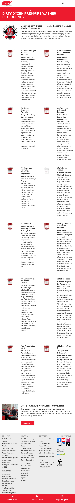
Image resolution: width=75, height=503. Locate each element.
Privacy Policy (25, 471)
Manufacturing (7, 483)
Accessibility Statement (25, 474)
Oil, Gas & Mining (8, 488)
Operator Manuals (27, 453)
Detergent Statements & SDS (10, 466)
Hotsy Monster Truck (28, 450)
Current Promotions (27, 460)
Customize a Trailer (45, 448)
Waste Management (9, 493)
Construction (6, 476)
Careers (23, 446)
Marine (4, 485)
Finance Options (26, 448)
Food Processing (8, 481)
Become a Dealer (45, 450)
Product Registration (28, 455)
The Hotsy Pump (8, 448)
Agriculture (6, 474)
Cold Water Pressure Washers (9, 445)
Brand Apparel (26, 443)
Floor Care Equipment (10, 457)
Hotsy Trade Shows (27, 457)
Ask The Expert (44, 443)
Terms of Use (25, 468)
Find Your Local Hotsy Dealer (46, 440)
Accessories (6, 460)
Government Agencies (28, 441)
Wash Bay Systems (9, 450)
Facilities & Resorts (9, 478)
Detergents (6, 462)
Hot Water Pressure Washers (9, 440)
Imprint (23, 478)
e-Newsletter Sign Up (46, 453)
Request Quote (44, 446)
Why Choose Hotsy (27, 439)
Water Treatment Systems (8, 454)
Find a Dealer (27, 423)
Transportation (7, 490)
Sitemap (23, 480)
